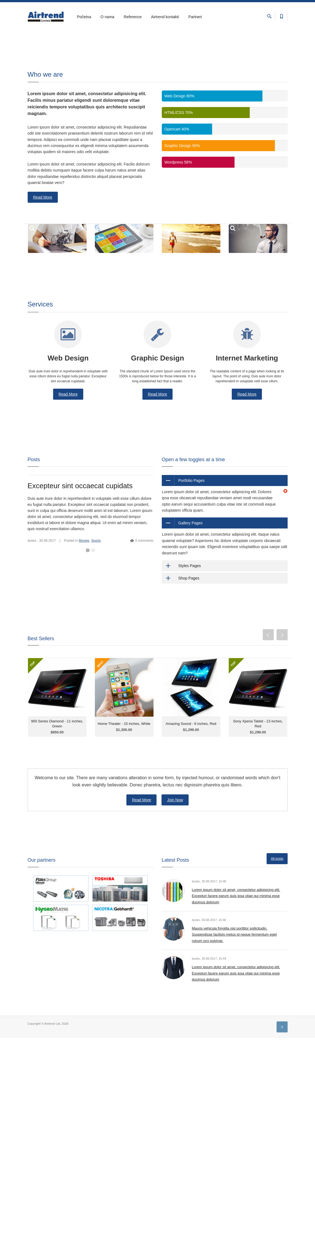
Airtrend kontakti (165, 17)
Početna (84, 17)
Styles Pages (189, 568)
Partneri (195, 17)
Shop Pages (188, 580)
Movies (84, 543)
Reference (133, 17)
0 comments (144, 543)
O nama (107, 17)
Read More (42, 200)
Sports (96, 543)
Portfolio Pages (191, 483)
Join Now (175, 802)
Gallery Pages (190, 526)
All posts (277, 861)
